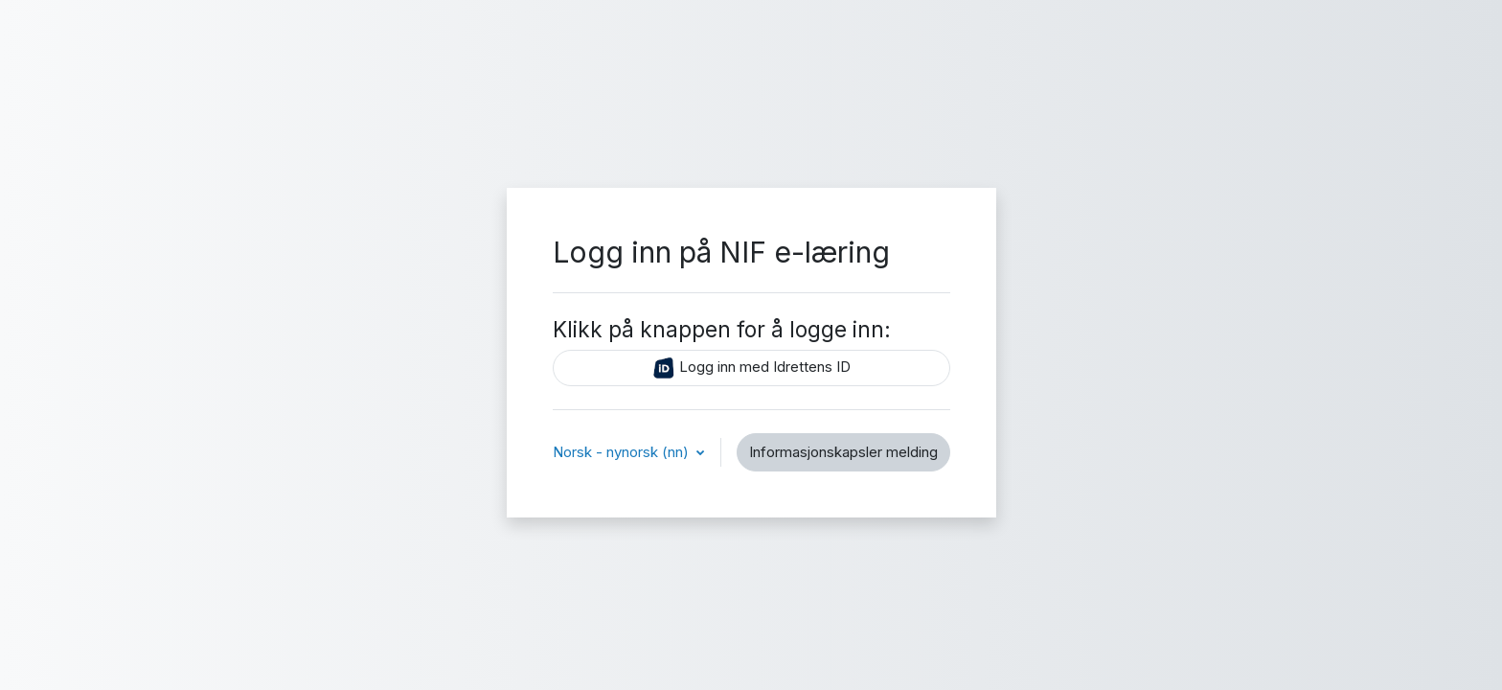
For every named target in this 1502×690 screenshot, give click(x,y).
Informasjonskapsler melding (843, 452)
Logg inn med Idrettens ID (751, 368)
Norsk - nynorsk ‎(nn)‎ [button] (623, 452)
